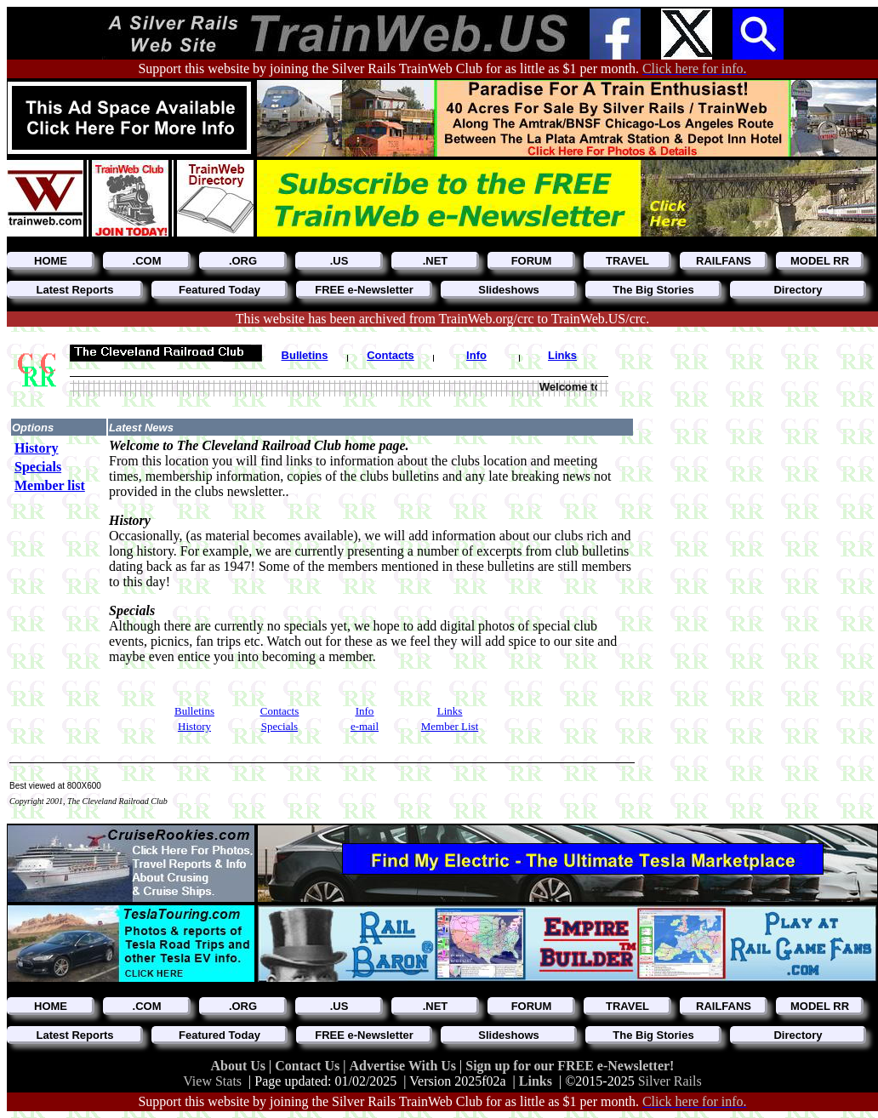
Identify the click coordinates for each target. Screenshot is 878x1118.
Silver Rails (670, 1081)
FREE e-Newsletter (364, 289)
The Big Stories (653, 289)
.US (339, 260)
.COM (147, 260)
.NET (435, 260)
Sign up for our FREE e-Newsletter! (569, 1065)
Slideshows (508, 289)
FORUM (531, 260)
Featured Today (219, 289)
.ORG (243, 260)
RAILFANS (723, 260)
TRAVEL (627, 260)
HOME (50, 260)
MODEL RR (819, 260)
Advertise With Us (404, 1065)
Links (535, 1081)
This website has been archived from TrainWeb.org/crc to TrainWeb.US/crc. (442, 318)
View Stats (212, 1081)
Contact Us (309, 1065)
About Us (240, 1065)
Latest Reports (74, 289)
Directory (797, 289)
